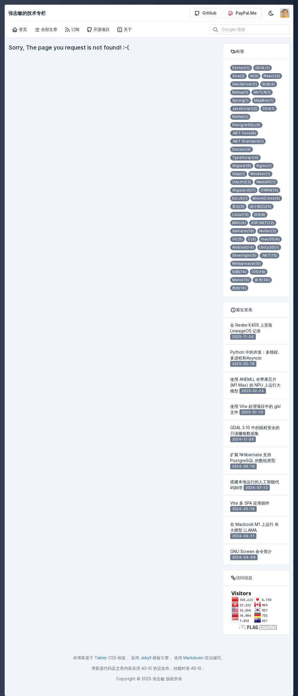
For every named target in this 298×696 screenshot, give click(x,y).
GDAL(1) (262, 68)
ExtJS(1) (240, 198)
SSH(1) (268, 108)
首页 (19, 29)
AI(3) (254, 76)
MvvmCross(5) (266, 198)
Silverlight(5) (244, 255)
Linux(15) (240, 214)
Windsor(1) (260, 174)
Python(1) (241, 68)
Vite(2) (238, 76)
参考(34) (262, 280)
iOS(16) (258, 271)
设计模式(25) (261, 206)
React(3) (272, 76)
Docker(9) (241, 149)
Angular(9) (241, 165)
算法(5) (238, 206)
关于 (124, 29)
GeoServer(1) (244, 84)
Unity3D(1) (269, 247)
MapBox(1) (264, 100)
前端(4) (268, 84)
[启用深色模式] (271, 13)
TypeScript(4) (245, 157)
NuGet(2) (267, 231)
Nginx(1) (264, 165)
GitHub (205, 13)
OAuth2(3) (241, 182)
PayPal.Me (242, 13)
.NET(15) (269, 255)
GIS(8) (259, 214)
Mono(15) (241, 280)
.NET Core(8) (244, 133)
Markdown (193, 657)
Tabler (101, 657)
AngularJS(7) (244, 190)
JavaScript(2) (244, 108)
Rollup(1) (240, 92)
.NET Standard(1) (248, 141)
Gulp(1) (238, 174)
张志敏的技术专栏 (27, 13)
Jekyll (145, 657)
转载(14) (239, 271)
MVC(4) (239, 223)
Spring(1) (240, 100)
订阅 (71, 29)
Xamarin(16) (243, 231)
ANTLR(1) (262, 92)
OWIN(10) (269, 190)
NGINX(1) (240, 116)
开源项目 (98, 29)
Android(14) (243, 247)
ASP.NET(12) (262, 223)
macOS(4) (270, 239)
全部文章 (45, 29)
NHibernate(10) (246, 263)
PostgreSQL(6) (246, 125)
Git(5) (237, 239)
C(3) (252, 239)
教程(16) (239, 288)
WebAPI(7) (266, 182)
